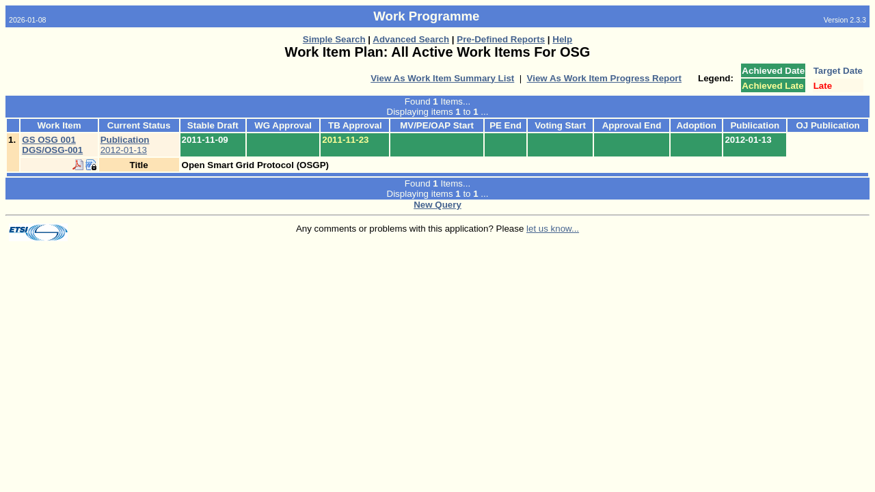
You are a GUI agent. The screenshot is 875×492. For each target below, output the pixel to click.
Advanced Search (411, 39)
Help (562, 39)
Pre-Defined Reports (501, 39)
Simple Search (334, 39)
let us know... (552, 228)
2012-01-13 (125, 145)
